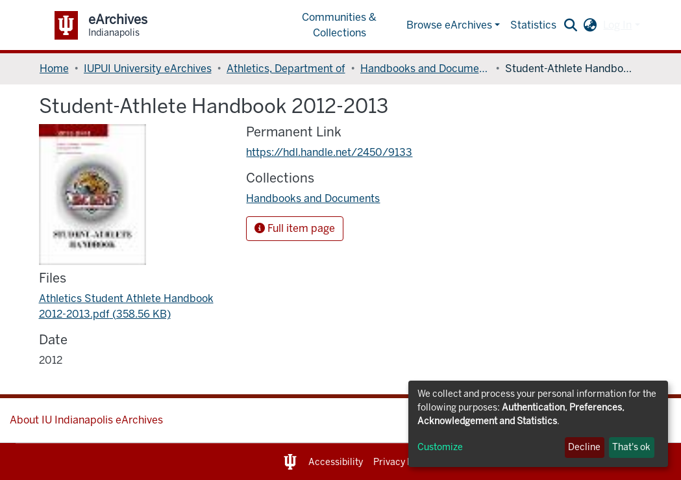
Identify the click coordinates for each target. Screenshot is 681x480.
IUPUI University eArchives (148, 68)
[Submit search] (570, 25)
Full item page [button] (294, 228)
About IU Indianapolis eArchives (86, 420)
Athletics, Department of (286, 68)
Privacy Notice (404, 462)
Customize (440, 447)
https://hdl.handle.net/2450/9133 (329, 152)
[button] (590, 25)
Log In (617, 25)
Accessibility (335, 462)
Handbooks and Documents (425, 68)
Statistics (533, 25)
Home (54, 68)
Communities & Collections (339, 25)
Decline (584, 447)
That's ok (631, 447)
